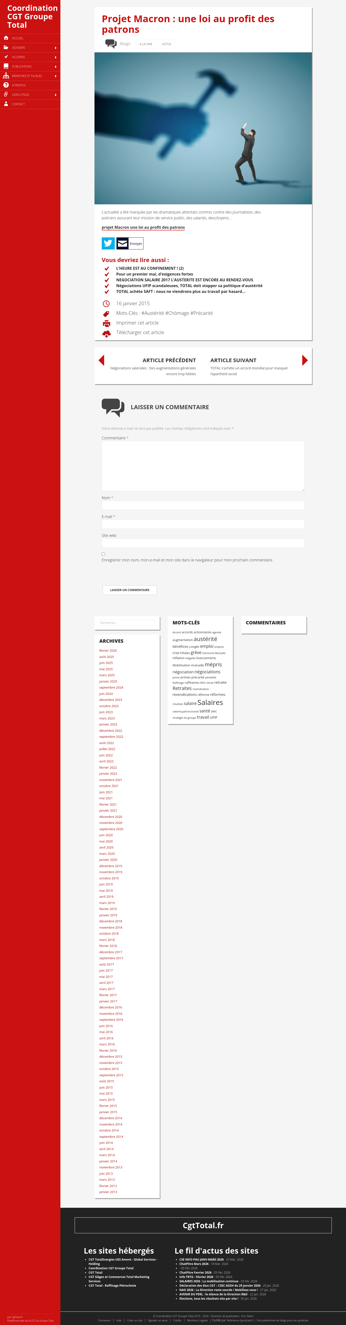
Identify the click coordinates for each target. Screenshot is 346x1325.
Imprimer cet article (137, 323)
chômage (178, 313)
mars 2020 (107, 853)
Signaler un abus (158, 1320)
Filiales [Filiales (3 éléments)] (185, 653)
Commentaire (115, 438)
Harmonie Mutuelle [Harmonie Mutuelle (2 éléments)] (213, 653)
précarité (203, 313)
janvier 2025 (108, 681)
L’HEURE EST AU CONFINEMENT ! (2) (150, 268)
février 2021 (108, 804)
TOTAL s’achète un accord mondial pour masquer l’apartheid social (253, 365)
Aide (119, 1320)
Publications (22, 66)
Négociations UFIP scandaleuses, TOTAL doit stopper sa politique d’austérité (189, 285)
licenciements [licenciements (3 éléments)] (206, 658)
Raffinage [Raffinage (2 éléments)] (178, 682)
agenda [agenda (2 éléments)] (216, 632)
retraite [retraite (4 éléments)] (220, 682)
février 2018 (108, 946)
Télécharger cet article (139, 332)
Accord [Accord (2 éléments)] (177, 632)
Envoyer (136, 243)
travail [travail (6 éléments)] (203, 717)
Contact (18, 104)
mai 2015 (106, 1093)
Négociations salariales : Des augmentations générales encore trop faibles (152, 365)
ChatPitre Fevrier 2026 (196, 1272)
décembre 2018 (110, 921)
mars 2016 (107, 1044)
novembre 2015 (110, 1063)
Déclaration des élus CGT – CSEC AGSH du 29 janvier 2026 (220, 1286)
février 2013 (108, 1186)
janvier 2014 (108, 1161)
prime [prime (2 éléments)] (176, 677)
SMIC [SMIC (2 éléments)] (214, 711)
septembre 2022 (111, 736)
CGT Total (95, 1272)
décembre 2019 (110, 866)
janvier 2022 (108, 773)
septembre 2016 (111, 1019)
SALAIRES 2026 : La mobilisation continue (209, 1281)
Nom (107, 497)
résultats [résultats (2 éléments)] (178, 704)
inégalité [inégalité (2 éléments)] (190, 658)
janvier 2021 (108, 810)
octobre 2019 (109, 878)
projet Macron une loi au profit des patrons (143, 227)
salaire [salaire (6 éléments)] (190, 703)
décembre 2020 (110, 816)
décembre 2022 (110, 730)
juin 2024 (106, 693)
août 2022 (106, 743)
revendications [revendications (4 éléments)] (185, 694)
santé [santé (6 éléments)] (204, 711)
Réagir (125, 43)
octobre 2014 (109, 1130)
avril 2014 (106, 1149)
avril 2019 (106, 896)
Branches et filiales (27, 76)
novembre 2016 (110, 1013)
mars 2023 (107, 718)
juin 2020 (106, 835)
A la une (146, 44)
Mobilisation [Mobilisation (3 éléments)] (181, 665)
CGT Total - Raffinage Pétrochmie (112, 1286)
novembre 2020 (110, 823)
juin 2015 (106, 1087)
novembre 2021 (110, 780)
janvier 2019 (108, 915)
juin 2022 (106, 755)
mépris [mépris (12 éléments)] (213, 664)
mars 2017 (107, 989)
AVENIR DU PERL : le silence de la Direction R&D (214, 1294)
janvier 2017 (108, 1001)
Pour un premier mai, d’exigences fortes (154, 274)
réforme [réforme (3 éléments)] (203, 694)
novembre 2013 (110, 1167)
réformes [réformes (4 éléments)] (217, 694)
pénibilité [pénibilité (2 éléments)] (210, 677)
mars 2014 (107, 1155)
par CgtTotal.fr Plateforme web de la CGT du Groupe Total (30, 1318)
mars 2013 (107, 1179)
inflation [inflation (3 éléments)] (178, 658)
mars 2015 (107, 1099)
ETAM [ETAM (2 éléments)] (176, 653)
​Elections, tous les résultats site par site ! (209, 1299)
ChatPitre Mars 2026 (194, 1264)
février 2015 (108, 1106)
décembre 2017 (110, 952)
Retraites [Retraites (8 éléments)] (182, 688)
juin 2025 (106, 663)
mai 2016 (106, 1032)
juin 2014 (106, 1142)
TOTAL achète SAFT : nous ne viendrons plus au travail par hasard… (180, 291)
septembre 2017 (111, 958)
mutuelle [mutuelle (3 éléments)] (197, 665)
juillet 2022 (107, 749)
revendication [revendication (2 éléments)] (201, 689)
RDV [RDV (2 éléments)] (202, 682)
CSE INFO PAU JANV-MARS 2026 (202, 1259)
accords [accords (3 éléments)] (187, 632)
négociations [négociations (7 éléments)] (207, 672)
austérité (154, 313)
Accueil (17, 38)
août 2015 (106, 1081)
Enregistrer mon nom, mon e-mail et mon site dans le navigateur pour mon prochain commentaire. (187, 560)
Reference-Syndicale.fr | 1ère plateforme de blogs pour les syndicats (268, 1320)
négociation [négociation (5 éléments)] (183, 672)
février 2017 (108, 995)
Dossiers (18, 48)
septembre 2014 (111, 1136)
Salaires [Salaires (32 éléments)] (210, 702)
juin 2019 (106, 884)
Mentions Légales (197, 1320)
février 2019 (108, 909)
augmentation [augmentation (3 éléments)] (183, 640)
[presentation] (138, 575)
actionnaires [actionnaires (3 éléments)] (202, 632)
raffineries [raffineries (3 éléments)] (192, 682)
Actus (166, 44)
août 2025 (106, 657)
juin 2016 (106, 1026)
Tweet (108, 243)
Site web (109, 535)
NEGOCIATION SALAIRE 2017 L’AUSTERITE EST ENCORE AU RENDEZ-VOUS (184, 280)
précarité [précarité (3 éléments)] (197, 677)
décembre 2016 (110, 1007)
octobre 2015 (109, 1069)
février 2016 (108, 1050)
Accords (18, 57)
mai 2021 (106, 798)
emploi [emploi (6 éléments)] (206, 646)
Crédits (177, 1320)
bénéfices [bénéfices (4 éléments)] (180, 646)
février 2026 (108, 650)
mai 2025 (106, 669)
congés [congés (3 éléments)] (194, 646)
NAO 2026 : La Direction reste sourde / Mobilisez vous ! (219, 1290)
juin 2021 (106, 792)
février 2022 (108, 767)
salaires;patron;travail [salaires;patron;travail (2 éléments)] (186, 711)
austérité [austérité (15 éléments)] (205, 639)
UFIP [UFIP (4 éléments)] (213, 717)
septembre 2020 (111, 829)
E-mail (108, 516)
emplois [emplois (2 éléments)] (219, 647)
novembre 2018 (110, 927)
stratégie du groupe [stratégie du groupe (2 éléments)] (184, 717)
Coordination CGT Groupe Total (32, 16)
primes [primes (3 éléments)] (185, 677)
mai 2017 (106, 976)
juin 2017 (106, 970)
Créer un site (134, 1320)
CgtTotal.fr (203, 1225)
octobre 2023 (109, 706)
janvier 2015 (108, 1112)
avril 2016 (106, 1038)
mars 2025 (107, 675)
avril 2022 (106, 761)
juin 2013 (106, 1173)
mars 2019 (107, 903)
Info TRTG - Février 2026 (196, 1277)
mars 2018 (107, 940)
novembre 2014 (110, 1124)
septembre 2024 (111, 687)
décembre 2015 (110, 1056)
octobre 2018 (109, 933)
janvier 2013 (108, 1192)
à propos (19, 85)
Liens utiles (20, 95)
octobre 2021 (109, 786)
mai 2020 (106, 841)
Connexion (104, 1320)
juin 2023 (106, 712)
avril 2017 (106, 982)
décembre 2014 (110, 1118)
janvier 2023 (108, 724)
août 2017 (106, 964)
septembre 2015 (111, 1075)
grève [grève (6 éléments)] (196, 652)
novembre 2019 (110, 872)
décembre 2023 (110, 699)
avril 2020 (106, 847)
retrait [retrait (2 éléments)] (210, 682)
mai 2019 (106, 890)
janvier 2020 (108, 859)
